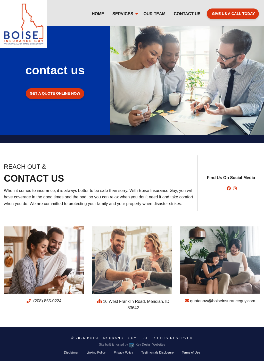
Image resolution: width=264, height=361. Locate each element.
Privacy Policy (123, 352)
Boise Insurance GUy (112, 338)
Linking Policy (96, 352)
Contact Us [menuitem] (187, 14)
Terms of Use (191, 352)
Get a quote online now (55, 93)
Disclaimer (71, 352)
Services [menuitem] (122, 14)
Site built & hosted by (132, 344)
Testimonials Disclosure (157, 352)
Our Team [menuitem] (155, 14)
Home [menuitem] (98, 14)
